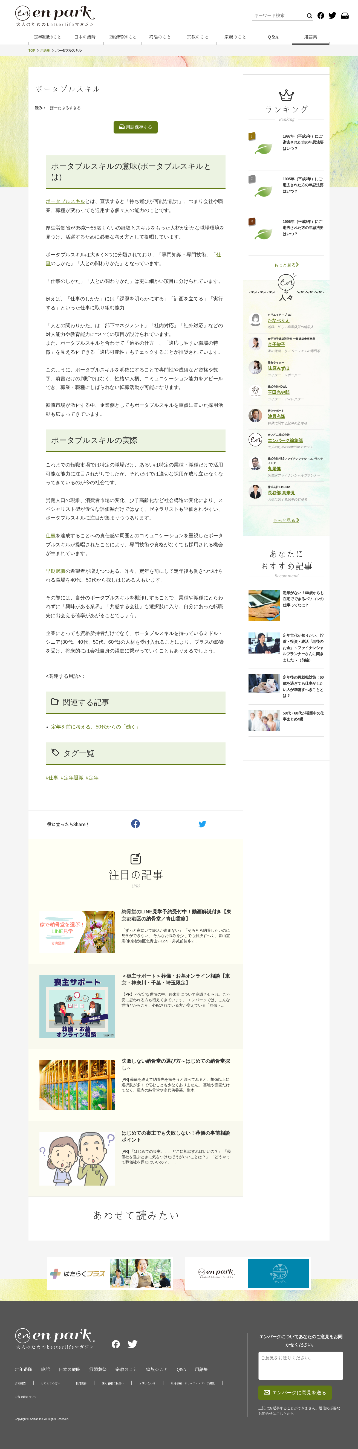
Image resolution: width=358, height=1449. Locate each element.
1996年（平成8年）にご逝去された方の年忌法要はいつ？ (303, 227)
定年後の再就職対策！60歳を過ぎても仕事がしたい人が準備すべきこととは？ (303, 686)
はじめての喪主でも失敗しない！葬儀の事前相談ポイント (176, 1136)
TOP (31, 51)
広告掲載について (26, 1396)
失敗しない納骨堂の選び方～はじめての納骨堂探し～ (176, 1064)
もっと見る (286, 265)
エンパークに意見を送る (295, 1392)
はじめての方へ (50, 1383)
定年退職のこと (47, 37)
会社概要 (20, 1383)
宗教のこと (198, 37)
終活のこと (160, 37)
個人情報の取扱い (113, 1383)
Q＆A (273, 37)
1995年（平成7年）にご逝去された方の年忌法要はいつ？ (303, 185)
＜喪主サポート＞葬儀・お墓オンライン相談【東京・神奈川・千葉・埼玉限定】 (176, 979)
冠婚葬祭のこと (122, 37)
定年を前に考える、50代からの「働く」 (95, 727)
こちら (281, 1414)
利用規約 (81, 1383)
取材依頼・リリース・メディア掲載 (193, 1383)
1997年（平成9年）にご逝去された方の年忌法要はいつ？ (303, 142)
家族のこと (235, 37)
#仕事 (52, 777)
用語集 (310, 37)
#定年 (92, 777)
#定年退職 (72, 777)
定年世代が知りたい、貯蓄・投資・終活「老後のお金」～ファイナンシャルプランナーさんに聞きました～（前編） (303, 647)
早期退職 (55, 571)
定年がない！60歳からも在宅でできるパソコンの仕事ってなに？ (303, 599)
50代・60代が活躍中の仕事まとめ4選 (303, 716)
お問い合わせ (147, 1383)
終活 (45, 1369)
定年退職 (23, 1369)
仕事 (51, 535)
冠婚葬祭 (98, 1369)
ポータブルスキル (65, 201)
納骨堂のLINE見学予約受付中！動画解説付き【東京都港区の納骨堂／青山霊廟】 (176, 915)
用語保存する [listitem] (135, 126)
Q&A (181, 1369)
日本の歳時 (85, 37)
